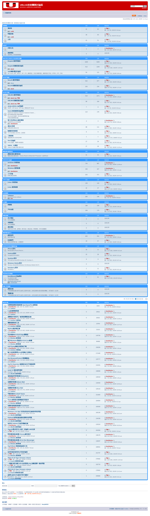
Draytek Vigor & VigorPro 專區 (12, 58)
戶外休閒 (10, 209)
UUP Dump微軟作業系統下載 (17, 346)
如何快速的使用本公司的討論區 (18, 452)
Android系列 (12, 253)
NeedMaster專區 (8, 273)
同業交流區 (5, 215)
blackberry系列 (13, 267)
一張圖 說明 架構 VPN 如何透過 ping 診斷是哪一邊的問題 (26, 463)
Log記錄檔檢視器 (13, 311)
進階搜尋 (144, 8)
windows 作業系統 (14, 162)
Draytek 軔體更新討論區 (15, 66)
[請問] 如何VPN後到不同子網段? (18, 475)
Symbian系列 (12, 258)
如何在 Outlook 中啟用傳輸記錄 (18, 423)
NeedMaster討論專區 (15, 276)
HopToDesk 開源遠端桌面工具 (17, 446)
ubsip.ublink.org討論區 (15, 106)
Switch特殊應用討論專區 (16, 111)
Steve (12, 83)
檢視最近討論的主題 (19, 23)
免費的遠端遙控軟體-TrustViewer (18, 406)
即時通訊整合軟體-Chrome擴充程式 (19, 434)
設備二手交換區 (6, 286)
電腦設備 (10, 293)
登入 (145, 16)
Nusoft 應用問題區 (14, 80)
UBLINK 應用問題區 (14, 95)
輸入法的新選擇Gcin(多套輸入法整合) (20, 352)
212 (146, 299)
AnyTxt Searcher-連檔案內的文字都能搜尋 (21, 364)
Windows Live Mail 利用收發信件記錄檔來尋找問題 (24, 411)
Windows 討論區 (7, 160)
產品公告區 (11, 126)
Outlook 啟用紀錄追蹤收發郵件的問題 (20, 417)
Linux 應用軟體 (13, 187)
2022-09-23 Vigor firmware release (19, 469)
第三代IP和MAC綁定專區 (16, 120)
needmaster (14, 282)
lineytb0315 (45, 504)
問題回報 (10, 34)
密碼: (32, 485)
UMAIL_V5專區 (13, 145)
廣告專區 (10, 227)
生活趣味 (5, 202)
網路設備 (10, 289)
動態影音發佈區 (13, 131)
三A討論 (10, 174)
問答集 (140, 16)
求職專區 (10, 222)
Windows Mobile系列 (15, 263)
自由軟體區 (5, 193)
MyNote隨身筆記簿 (14, 328)
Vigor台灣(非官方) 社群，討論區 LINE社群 (21, 429)
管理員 (9, 498)
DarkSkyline (109, 48)
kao (16, 98)
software (11, 195)
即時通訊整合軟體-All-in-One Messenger (21, 440)
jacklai (11, 372)
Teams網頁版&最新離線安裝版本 (18, 400)
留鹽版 (10, 205)
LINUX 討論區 (6, 179)
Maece (12, 476)
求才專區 (10, 218)
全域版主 (14, 498)
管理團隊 (111, 508)
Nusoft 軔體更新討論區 (15, 85)
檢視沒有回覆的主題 (7, 23)
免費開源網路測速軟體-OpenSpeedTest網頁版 (23, 305)
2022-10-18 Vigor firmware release (19, 458)
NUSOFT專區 (6, 77)
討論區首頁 (8, 12)
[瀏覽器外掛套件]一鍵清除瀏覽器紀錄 (19, 317)
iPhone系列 (11, 248)
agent (5, 45)
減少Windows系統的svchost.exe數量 (20, 340)
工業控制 (10, 136)
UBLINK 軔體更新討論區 (15, 100)
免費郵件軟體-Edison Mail (16, 382)
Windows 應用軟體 (14, 168)
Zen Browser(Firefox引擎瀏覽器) (18, 358)
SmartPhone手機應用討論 (10, 246)
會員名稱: (4, 485)
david (12, 69)
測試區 (10, 28)
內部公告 (10, 48)
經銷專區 (10, 53)
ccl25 (12, 31)
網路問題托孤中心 (7, 232)
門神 (107, 28)
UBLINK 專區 (6, 92)
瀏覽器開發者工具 (13, 323)
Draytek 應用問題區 (14, 61)
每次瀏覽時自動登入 (65, 485)
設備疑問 (10, 240)
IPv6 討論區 (11, 140)
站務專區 (5, 25)
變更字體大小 (145, 12)
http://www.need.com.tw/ (14, 281)
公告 (9, 39)
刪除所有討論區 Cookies (121, 508)
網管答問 (10, 235)
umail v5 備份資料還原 (15, 370)
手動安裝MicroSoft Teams (16, 394)
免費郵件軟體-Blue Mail (15, 388)
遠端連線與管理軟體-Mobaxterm (18, 376)
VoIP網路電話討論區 (14, 71)
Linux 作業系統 (13, 182)
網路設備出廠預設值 (8, 151)
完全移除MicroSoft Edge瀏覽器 (18, 334)
